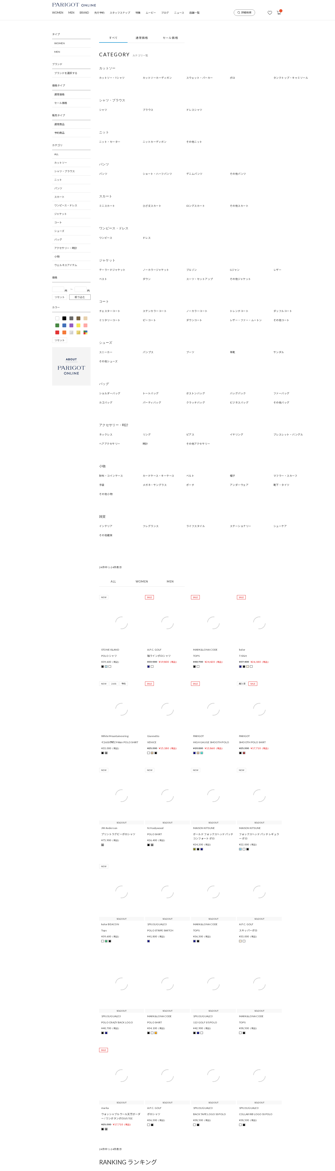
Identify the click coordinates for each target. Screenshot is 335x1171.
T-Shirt (243, 655)
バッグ (58, 239)
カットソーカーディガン (157, 77)
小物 (56, 256)
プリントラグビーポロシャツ (118, 834)
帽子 (232, 475)
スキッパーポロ (248, 930)
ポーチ (190, 484)
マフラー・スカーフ (285, 475)
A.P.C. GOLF (154, 649)
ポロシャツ (153, 1114)
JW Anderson (109, 828)
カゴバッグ (105, 402)
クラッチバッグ (195, 402)
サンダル (278, 352)
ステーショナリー (240, 526)
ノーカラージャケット (156, 269)
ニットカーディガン (154, 141)
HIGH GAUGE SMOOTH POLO (211, 742)
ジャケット (60, 214)
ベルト (190, 475)
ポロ (232, 77)
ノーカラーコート (197, 311)
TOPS (196, 655)
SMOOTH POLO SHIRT (252, 742)
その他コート (281, 320)
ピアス (190, 434)
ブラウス (148, 109)
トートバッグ (151, 393)
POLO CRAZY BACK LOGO (117, 1022)
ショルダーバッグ (109, 393)
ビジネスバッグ (239, 402)
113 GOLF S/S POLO (205, 1022)
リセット (59, 297)
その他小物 (105, 494)
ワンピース (105, 237)
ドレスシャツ (194, 109)
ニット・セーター (109, 141)
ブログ (165, 12)
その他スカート (239, 205)
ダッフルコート (282, 311)
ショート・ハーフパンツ (157, 173)
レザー (277, 269)
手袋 (101, 484)
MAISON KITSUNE (204, 828)
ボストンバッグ (195, 393)
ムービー (151, 12)
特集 (138, 12)
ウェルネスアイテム (65, 265)
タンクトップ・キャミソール (290, 77)
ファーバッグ (281, 393)
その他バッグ (281, 402)
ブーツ (190, 352)
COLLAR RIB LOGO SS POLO (256, 1114)
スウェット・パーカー (199, 77)
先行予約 (99, 12)
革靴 (232, 352)
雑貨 (102, 516)
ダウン (147, 279)
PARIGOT (198, 736)
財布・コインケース (111, 475)
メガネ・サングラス (155, 484)
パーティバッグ (152, 402)
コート (58, 222)
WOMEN (57, 12)
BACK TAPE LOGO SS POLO (209, 1114)
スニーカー (105, 352)
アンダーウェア (239, 484)
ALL (56, 154)
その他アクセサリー (198, 443)
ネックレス (105, 434)
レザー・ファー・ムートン (246, 320)
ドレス (147, 237)
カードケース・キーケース (158, 475)
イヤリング (236, 434)
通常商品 (59, 124)
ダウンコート (194, 320)
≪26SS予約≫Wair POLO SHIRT (119, 742)
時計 (145, 443)
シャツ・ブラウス (64, 171)
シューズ (59, 231)
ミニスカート (107, 205)
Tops (104, 930)
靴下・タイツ (281, 484)
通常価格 (59, 94)
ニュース (179, 12)
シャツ (103, 109)
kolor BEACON (110, 924)
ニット (58, 179)
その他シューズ (108, 361)
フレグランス (151, 526)
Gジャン (235, 269)
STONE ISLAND (110, 649)
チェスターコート (109, 311)
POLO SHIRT (154, 834)
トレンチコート (239, 311)
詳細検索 (244, 12)
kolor (242, 649)
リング (147, 434)
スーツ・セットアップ (199, 279)
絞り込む (80, 297)
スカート (59, 196)
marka (105, 1108)
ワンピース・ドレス (65, 205)
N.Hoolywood (155, 828)
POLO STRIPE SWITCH (160, 930)
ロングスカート (195, 205)
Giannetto (153, 736)
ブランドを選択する (65, 73)
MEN (71, 12)
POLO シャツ (109, 655)
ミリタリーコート (109, 320)
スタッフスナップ (120, 12)
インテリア (105, 526)
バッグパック (238, 393)
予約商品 (59, 132)
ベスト (103, 279)
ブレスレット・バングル (288, 434)
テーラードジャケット (112, 269)
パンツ (58, 188)
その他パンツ (238, 173)
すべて (113, 37)
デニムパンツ (194, 173)
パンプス (148, 352)
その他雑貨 (105, 535)
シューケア (280, 526)
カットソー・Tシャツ (112, 77)
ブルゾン (191, 269)
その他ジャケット (240, 279)
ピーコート (149, 320)
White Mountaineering (114, 736)
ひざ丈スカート (152, 205)
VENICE (151, 742)
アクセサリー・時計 (65, 248)
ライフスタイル (195, 526)
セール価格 (60, 103)
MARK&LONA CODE (205, 649)
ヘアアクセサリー (109, 443)
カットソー (60, 162)
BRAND (84, 12)
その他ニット (194, 141)
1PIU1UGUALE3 (157, 924)
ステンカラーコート (155, 311)
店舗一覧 (194, 12)
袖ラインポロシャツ (159, 655)
